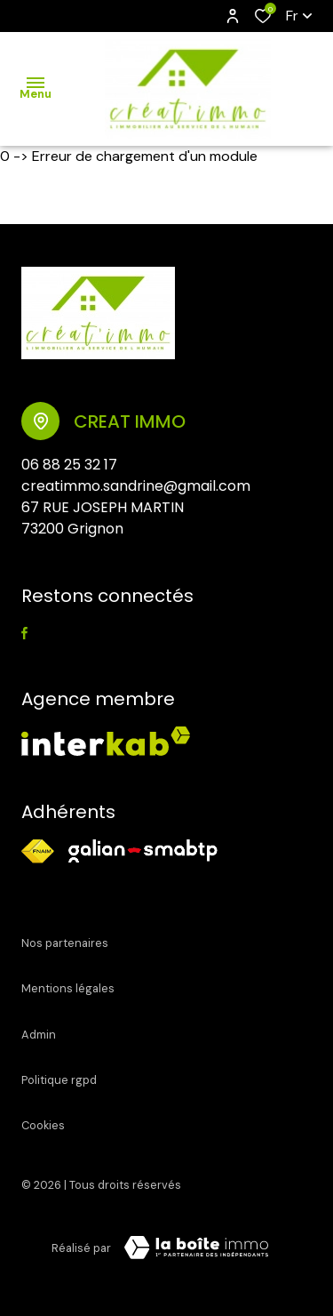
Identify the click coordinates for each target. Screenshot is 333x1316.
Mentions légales (68, 988)
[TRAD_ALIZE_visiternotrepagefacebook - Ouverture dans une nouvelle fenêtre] (24, 633)
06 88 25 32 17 (69, 464)
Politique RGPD (59, 1079)
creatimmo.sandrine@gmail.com (135, 486)
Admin (38, 1034)
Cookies (43, 1125)
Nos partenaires (64, 943)
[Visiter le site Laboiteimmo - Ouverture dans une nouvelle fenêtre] (196, 1247)
